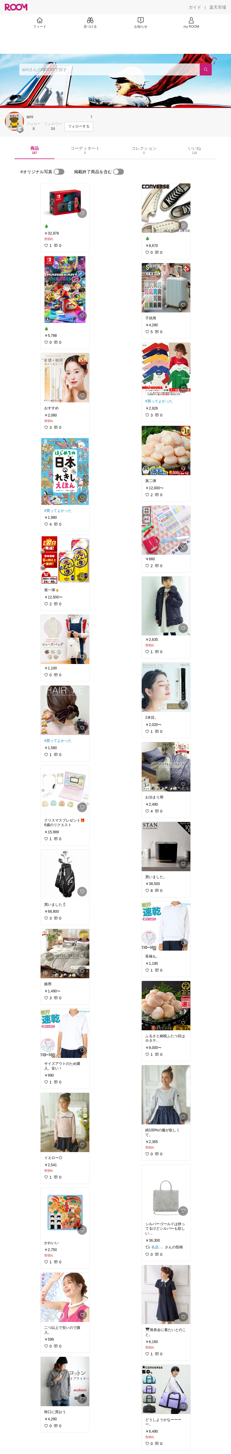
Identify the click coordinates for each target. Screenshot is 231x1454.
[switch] (59, 172)
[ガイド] (195, 7)
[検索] (206, 69)
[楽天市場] (217, 7)
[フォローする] (78, 126)
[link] (65, 201)
